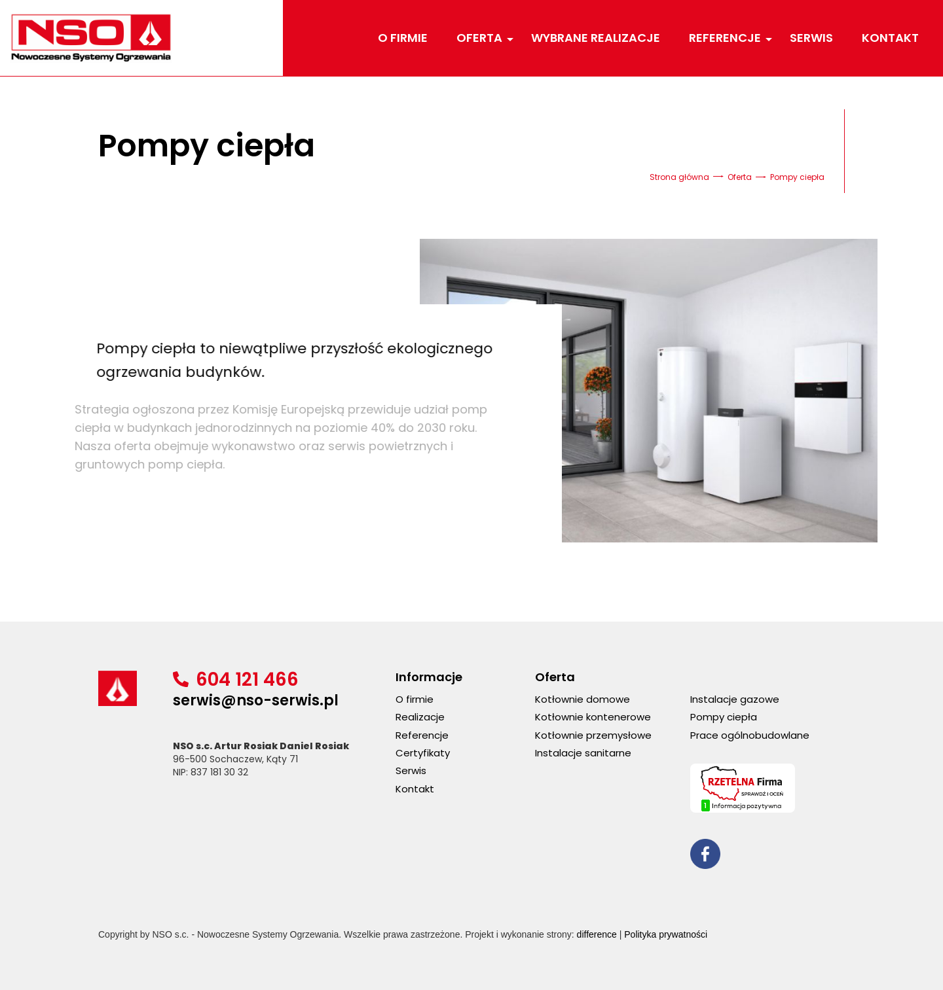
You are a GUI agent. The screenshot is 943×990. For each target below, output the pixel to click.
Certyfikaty (423, 753)
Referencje (726, 37)
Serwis (811, 37)
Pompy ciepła (723, 717)
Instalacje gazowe (734, 699)
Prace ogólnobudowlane (749, 735)
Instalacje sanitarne (583, 753)
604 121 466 (247, 679)
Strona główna (679, 177)
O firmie (403, 37)
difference (597, 934)
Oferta (481, 37)
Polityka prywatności (665, 934)
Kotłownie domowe (582, 699)
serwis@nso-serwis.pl (256, 700)
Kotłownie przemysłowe (593, 735)
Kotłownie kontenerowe (593, 717)
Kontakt (890, 37)
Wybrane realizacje (595, 37)
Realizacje (420, 717)
